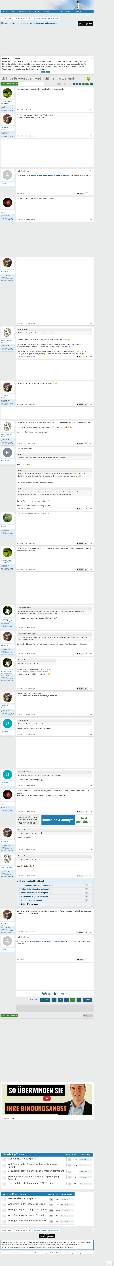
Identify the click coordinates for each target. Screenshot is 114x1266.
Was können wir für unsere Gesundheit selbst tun (33, 1215)
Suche (37, 11)
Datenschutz (37, 1253)
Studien (78, 11)
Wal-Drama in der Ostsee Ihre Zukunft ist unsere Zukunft (37, 1204)
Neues (13, 11)
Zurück (45, 1000)
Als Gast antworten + (9, 84)
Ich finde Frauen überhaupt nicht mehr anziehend (37, 78)
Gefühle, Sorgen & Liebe (23, 1230)
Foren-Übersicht (7, 1230)
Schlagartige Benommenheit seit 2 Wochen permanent (36, 1171)
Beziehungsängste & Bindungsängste (46, 1230)
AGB (57, 1253)
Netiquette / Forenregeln (67, 1253)
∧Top (109, 1263)
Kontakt (15, 1253)
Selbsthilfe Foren (25, 11)
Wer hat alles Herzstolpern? (22, 1158)
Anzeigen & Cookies (48, 1253)
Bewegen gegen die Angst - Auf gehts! (27, 1209)
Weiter (87, 1000)
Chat (55, 11)
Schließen (45, 72)
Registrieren (76, 15)
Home (5, 11)
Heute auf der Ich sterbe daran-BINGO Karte (30, 1183)
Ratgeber (46, 11)
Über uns (21, 1253)
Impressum (29, 1253)
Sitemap (78, 1253)
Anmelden (88, 15)
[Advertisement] (55, 588)
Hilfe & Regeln (66, 11)
